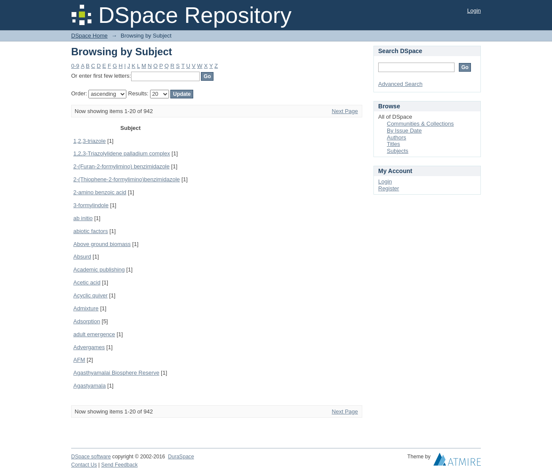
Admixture (86, 308)
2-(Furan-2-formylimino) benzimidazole (121, 166)
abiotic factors (90, 231)
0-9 (75, 66)
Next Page (345, 111)
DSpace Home (89, 35)
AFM (79, 359)
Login (474, 10)
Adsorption (86, 321)
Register (388, 188)
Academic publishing (99, 269)
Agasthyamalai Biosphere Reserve (116, 372)
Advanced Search (400, 84)
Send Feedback (119, 465)
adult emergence (94, 334)
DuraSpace (181, 457)
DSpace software (91, 457)
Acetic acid (86, 282)
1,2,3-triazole (89, 141)
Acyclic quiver (90, 295)
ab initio (83, 218)
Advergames (89, 347)
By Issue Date (404, 130)
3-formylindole (91, 205)
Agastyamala (89, 385)
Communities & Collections (420, 123)
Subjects (397, 151)
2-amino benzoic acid (99, 192)
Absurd (82, 256)
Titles (393, 144)
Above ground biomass (102, 244)
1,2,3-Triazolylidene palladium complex (121, 153)
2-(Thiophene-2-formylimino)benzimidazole (126, 179)
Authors (396, 137)
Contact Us (84, 465)
